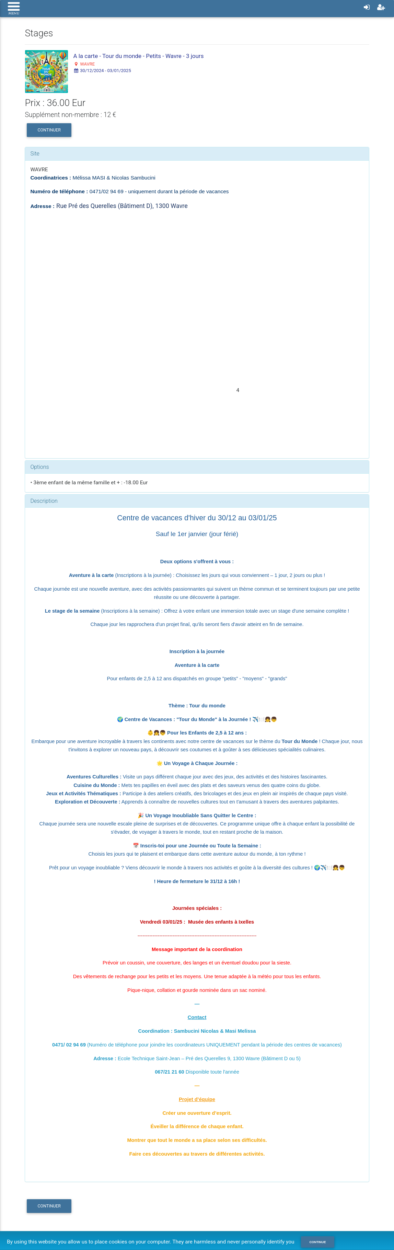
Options (39, 467)
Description (43, 501)
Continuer (49, 129)
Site (34, 153)
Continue (318, 1242)
